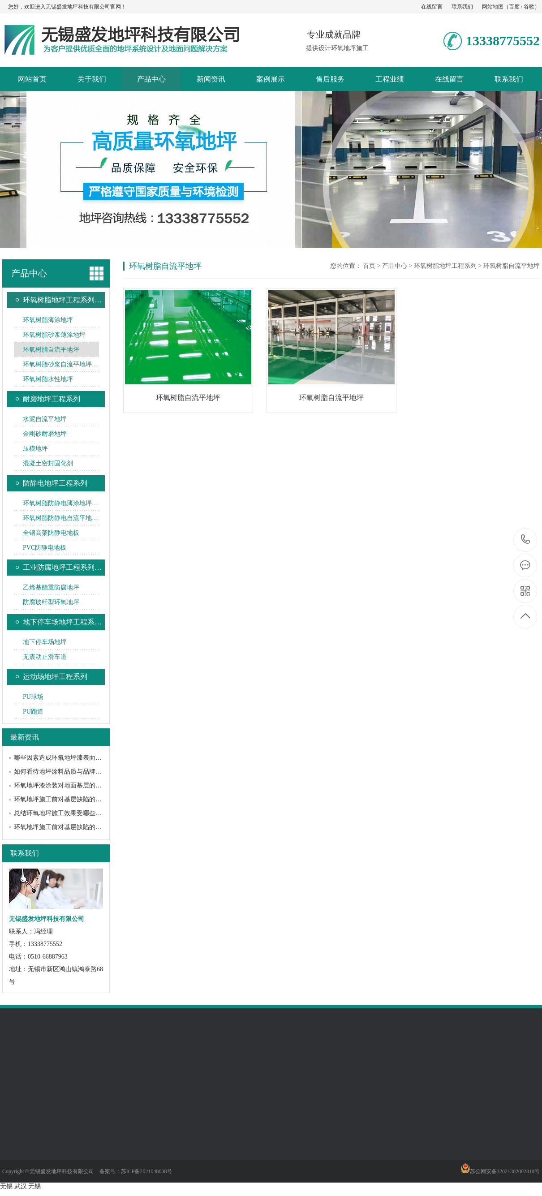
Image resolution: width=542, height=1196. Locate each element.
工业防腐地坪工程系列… (62, 567)
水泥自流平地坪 (45, 419)
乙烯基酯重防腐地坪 (51, 587)
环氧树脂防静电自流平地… (60, 518)
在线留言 (432, 7)
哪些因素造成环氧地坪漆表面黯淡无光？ (70, 757)
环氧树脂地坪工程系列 (445, 265)
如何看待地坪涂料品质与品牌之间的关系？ (73, 771)
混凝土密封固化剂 (48, 463)
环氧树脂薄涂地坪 (48, 320)
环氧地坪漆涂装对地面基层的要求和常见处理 (76, 785)
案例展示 (270, 79)
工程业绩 (389, 79)
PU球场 (33, 696)
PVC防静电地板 (44, 547)
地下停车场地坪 (45, 642)
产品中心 (151, 79)
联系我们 (462, 7)
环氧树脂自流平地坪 (51, 349)
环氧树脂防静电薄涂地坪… (60, 503)
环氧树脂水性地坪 (48, 379)
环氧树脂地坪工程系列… (62, 300)
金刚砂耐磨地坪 (45, 433)
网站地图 (492, 7)
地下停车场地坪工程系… (62, 622)
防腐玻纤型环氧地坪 (51, 602)
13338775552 (526, 539)
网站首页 (32, 79)
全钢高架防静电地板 (51, 532)
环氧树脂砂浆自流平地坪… (60, 364)
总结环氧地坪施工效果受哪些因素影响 (67, 813)
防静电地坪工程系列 (55, 483)
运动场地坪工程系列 (55, 676)
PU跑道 (33, 711)
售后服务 (330, 79)
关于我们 (91, 79)
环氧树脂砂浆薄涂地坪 (54, 334)
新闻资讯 (211, 79)
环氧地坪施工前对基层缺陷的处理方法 (67, 799)
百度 (514, 7)
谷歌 (529, 7)
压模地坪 (35, 448)
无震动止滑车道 (45, 657)
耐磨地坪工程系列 (51, 399)
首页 (369, 265)
